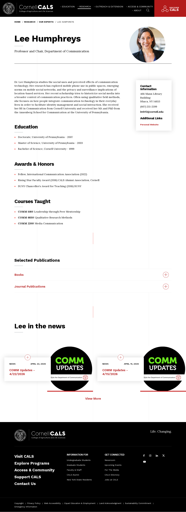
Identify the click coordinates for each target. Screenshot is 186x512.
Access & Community (140, 6)
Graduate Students (76, 465)
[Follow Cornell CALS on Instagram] (150, 456)
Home (17, 22)
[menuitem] (67, 6)
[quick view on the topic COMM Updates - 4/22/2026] (28, 357)
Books (19, 274)
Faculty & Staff (74, 470)
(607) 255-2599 (148, 106)
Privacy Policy (33, 503)
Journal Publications (29, 286)
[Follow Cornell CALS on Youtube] (144, 462)
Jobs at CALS (111, 480)
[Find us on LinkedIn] (157, 456)
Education (68, 6)
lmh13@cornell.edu (152, 111)
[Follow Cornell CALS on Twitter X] (163, 456)
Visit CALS (24, 456)
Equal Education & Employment (79, 503)
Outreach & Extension (109, 6)
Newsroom (110, 460)
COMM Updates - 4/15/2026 (115, 372)
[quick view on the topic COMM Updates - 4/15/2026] (121, 357)
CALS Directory (112, 475)
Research (85, 6)
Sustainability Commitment (138, 503)
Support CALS (27, 477)
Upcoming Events (113, 465)
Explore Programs (31, 463)
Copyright (19, 503)
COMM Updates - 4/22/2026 (22, 372)
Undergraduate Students (79, 460)
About (137, 10)
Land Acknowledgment (110, 503)
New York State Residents (79, 480)
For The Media (112, 470)
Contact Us (25, 483)
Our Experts (46, 22)
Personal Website (149, 124)
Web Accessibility (52, 503)
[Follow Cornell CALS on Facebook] (144, 456)
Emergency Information (25, 507)
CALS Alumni (73, 475)
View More (93, 398)
